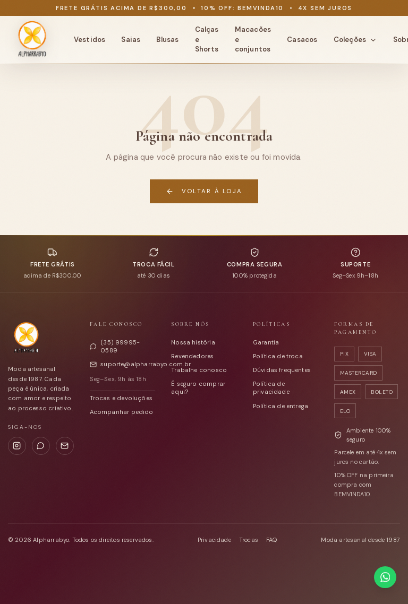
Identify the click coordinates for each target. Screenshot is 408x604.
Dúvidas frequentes (282, 370)
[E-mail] (65, 446)
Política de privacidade (271, 387)
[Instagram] (17, 446)
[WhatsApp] (41, 446)
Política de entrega (280, 406)
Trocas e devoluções (121, 398)
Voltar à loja (204, 191)
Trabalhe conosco (199, 370)
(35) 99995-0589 (115, 346)
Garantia (266, 342)
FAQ (271, 539)
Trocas (248, 539)
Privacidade (214, 539)
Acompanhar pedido (122, 412)
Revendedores (192, 356)
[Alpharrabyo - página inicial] (32, 40)
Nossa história (193, 342)
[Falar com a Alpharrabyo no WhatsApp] (385, 577)
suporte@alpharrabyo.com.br (123, 364)
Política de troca (278, 356)
